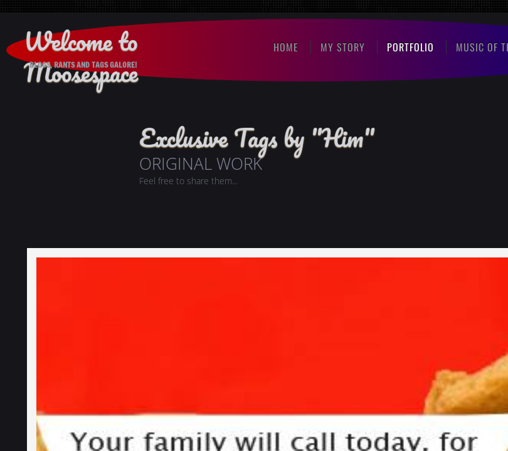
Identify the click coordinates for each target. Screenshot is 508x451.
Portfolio (410, 47)
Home (286, 47)
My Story (342, 47)
